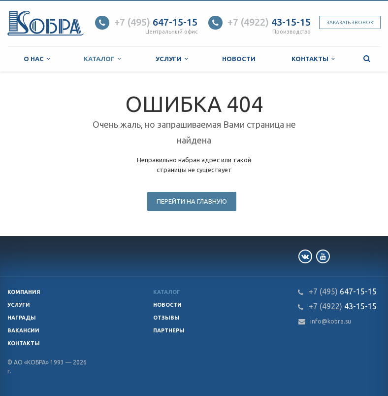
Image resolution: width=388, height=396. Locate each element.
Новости (239, 58)
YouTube (323, 256)
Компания (23, 292)
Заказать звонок (349, 22)
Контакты (312, 59)
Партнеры (169, 330)
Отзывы (166, 318)
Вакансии (23, 330)
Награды (21, 318)
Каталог (102, 59)
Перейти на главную (192, 201)
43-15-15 (269, 22)
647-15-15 (155, 22)
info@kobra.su (330, 321)
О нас (37, 59)
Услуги (172, 59)
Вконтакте (305, 256)
